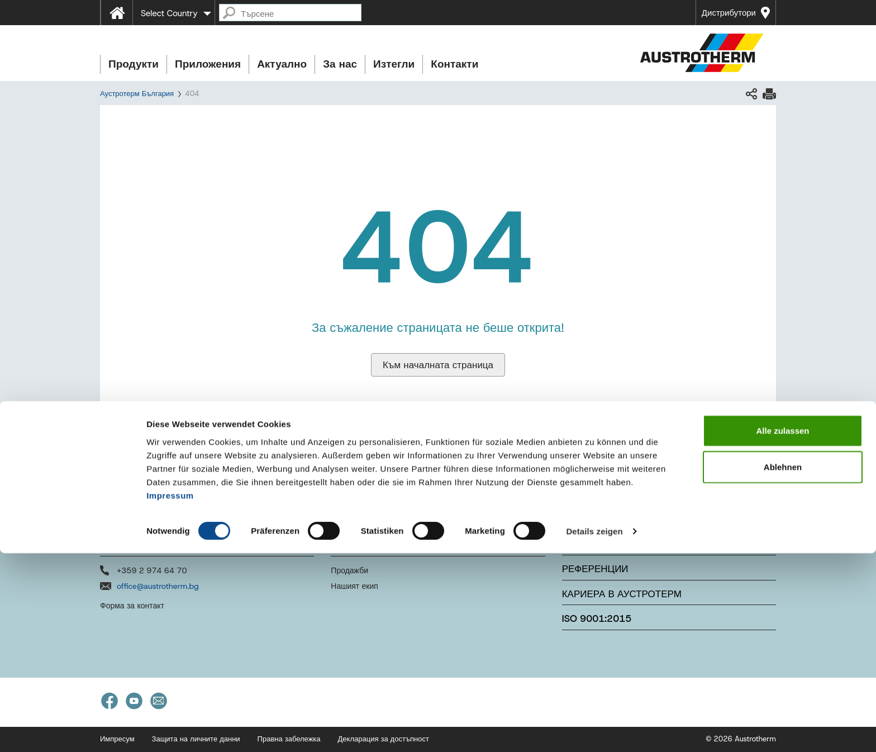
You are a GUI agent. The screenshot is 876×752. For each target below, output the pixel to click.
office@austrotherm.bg (158, 586)
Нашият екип (354, 586)
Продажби (349, 570)
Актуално (282, 64)
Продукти (133, 64)
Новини (582, 543)
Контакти (454, 64)
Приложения (208, 64)
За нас (340, 64)
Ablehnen (783, 665)
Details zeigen (594, 730)
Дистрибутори (729, 12)
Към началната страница (438, 365)
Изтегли (394, 64)
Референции (595, 569)
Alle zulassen (782, 629)
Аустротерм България (137, 93)
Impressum (170, 693)
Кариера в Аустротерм (622, 594)
